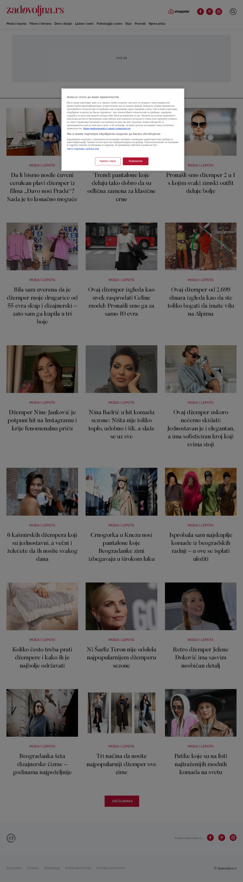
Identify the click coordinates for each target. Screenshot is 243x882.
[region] (123, 129)
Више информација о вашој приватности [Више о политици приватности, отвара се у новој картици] (106, 129)
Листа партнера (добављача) (83, 149)
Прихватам (135, 161)
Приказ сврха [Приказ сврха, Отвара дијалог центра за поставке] (108, 161)
